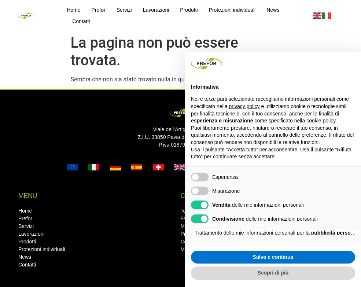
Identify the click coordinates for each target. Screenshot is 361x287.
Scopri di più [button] (273, 273)
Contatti (81, 21)
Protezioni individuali (232, 10)
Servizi (124, 10)
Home (73, 10)
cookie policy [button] (320, 121)
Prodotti (189, 10)
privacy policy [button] (244, 106)
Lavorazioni (156, 10)
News (272, 10)
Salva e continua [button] (273, 257)
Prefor (99, 10)
